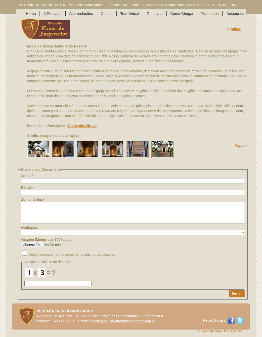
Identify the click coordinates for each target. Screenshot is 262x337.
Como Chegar (181, 13)
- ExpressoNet (231, 331)
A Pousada (53, 13)
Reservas (155, 13)
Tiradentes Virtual (82, 126)
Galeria (107, 13)
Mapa (238, 146)
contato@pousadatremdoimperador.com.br (122, 321)
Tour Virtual (129, 13)
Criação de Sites (209, 331)
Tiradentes (209, 13)
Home (31, 13)
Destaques (235, 13)
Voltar (236, 29)
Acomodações (81, 13)
